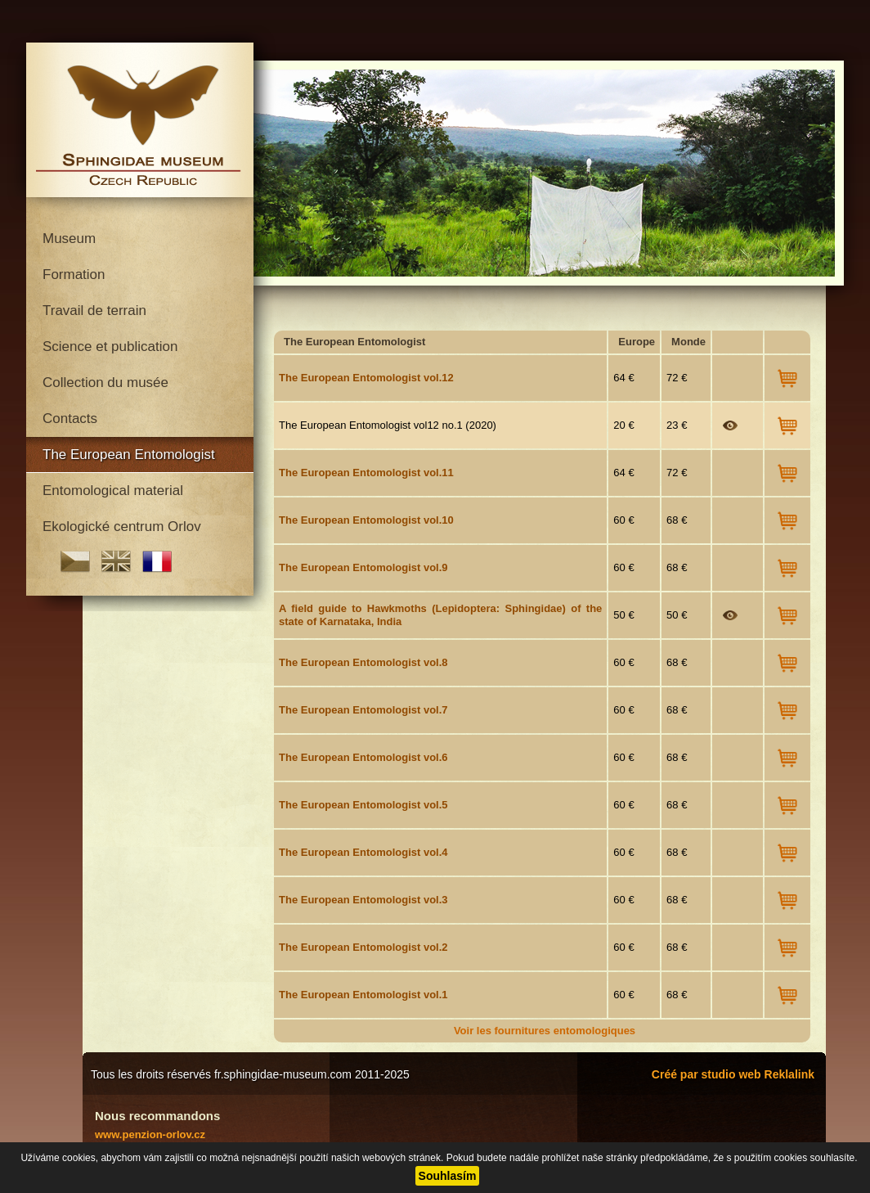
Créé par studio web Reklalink (733, 1074)
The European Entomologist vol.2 (363, 947)
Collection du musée (105, 382)
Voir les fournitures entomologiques (544, 1030)
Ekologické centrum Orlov (122, 526)
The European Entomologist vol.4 (363, 852)
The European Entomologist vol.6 (363, 757)
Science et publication (110, 346)
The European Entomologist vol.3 (363, 900)
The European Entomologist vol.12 (366, 377)
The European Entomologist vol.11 (366, 472)
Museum (69, 238)
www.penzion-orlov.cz (150, 1134)
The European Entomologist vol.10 (366, 520)
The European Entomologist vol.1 (363, 994)
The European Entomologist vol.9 (363, 567)
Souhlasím (448, 1175)
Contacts (70, 418)
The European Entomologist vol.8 (363, 662)
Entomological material (113, 490)
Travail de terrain (94, 310)
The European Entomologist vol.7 (363, 710)
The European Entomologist (129, 454)
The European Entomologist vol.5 (363, 805)
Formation (74, 274)
